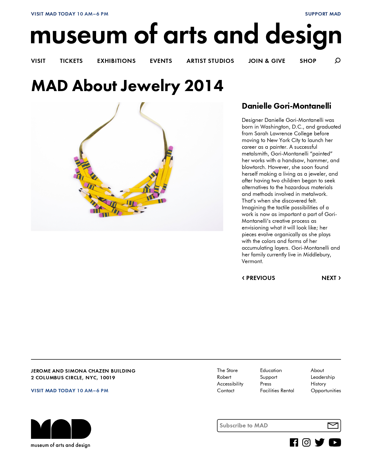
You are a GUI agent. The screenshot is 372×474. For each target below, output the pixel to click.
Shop (308, 61)
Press (265, 384)
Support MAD (323, 14)
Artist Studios (210, 61)
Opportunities (326, 390)
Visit (38, 61)
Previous (258, 278)
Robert (224, 377)
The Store (227, 370)
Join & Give (267, 61)
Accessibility (230, 384)
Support (268, 377)
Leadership (323, 377)
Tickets (71, 61)
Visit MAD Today (53, 14)
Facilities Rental (277, 390)
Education (271, 370)
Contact (225, 390)
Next (331, 278)
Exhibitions (116, 61)
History (318, 384)
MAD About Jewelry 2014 (127, 86)
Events (161, 61)
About (317, 370)
